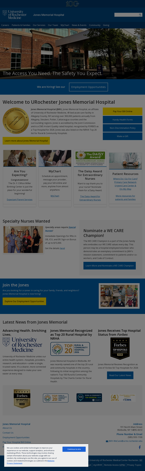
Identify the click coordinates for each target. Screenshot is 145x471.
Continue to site (74, 449)
